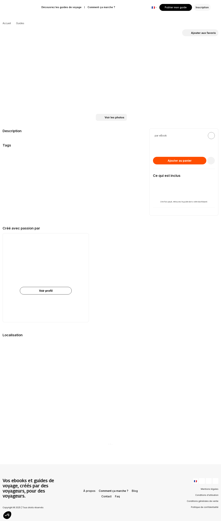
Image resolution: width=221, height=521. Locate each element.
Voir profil (45, 290)
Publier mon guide (176, 7)
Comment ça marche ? (113, 491)
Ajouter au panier (180, 160)
